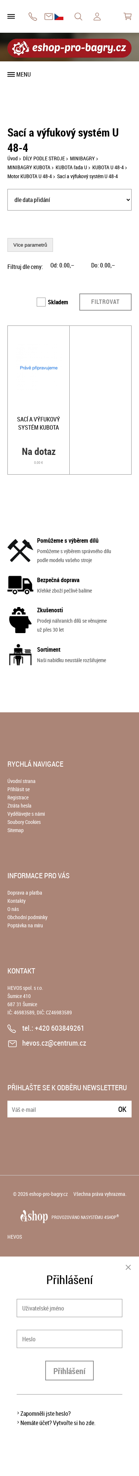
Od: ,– (62, 265)
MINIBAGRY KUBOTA (28, 167)
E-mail (13, 1104)
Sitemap (15, 830)
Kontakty (16, 900)
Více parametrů (30, 245)
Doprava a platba (24, 892)
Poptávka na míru (25, 925)
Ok (122, 1109)
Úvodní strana (21, 780)
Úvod (12, 158)
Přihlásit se (18, 789)
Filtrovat (105, 302)
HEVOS (14, 1236)
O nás (13, 908)
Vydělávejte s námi (26, 813)
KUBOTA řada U (71, 167)
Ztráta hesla (19, 805)
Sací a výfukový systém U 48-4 (87, 176)
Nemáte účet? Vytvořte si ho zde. (58, 1423)
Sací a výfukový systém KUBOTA (38, 423)
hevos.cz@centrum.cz (48, 16)
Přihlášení (69, 1371)
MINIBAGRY (82, 158)
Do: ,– (103, 265)
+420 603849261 (33, 16)
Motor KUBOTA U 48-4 (29, 176)
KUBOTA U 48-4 (108, 167)
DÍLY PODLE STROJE (44, 158)
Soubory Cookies (24, 821)
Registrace (18, 797)
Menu (23, 74)
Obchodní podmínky (27, 917)
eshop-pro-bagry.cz (48, 1193)
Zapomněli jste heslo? (45, 1413)
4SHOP (111, 1217)
